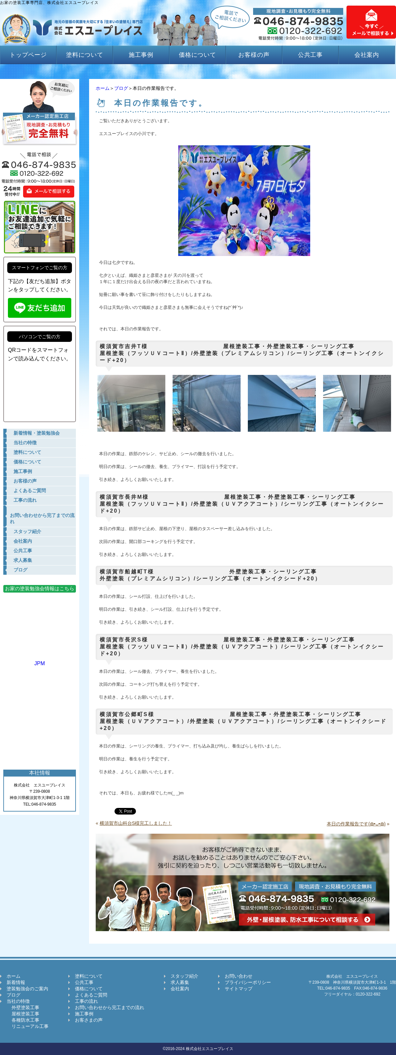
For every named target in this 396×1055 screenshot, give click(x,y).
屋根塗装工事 (23, 1013)
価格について (197, 55)
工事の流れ (86, 1001)
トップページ (28, 55)
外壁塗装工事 (23, 1007)
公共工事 (310, 55)
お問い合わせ (238, 976)
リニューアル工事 (28, 1026)
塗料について (84, 55)
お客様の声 (254, 55)
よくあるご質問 (91, 995)
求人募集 (180, 982)
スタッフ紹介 (184, 976)
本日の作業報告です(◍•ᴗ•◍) (356, 823)
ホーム (103, 88)
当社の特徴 (18, 1001)
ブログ (121, 88)
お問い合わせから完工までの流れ (109, 1007)
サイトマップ (238, 988)
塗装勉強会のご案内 (27, 988)
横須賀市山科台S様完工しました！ (136, 823)
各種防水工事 (23, 1020)
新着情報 (16, 982)
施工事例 (141, 55)
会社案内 (367, 55)
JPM (39, 660)
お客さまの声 (89, 1020)
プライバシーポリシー (248, 982)
